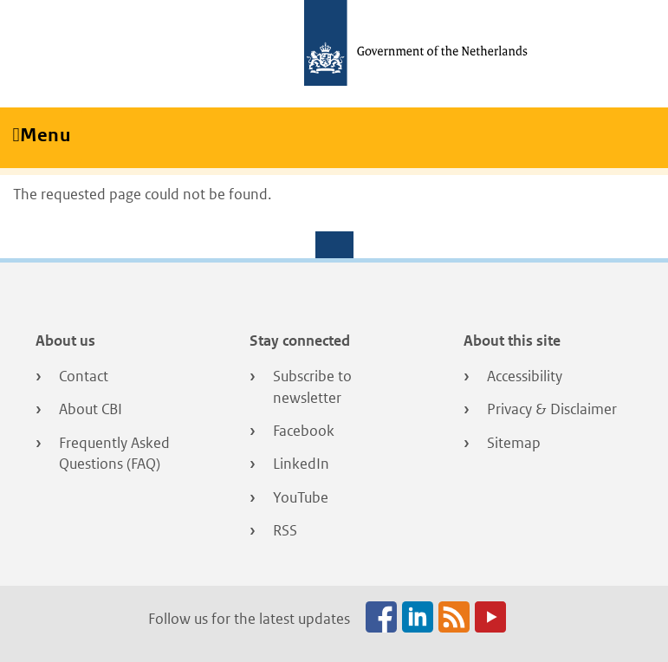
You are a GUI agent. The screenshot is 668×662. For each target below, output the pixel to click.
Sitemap (514, 442)
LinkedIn (301, 463)
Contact (83, 376)
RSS (285, 530)
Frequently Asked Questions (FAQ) (114, 453)
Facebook (303, 430)
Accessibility (524, 376)
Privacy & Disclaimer (552, 409)
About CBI (90, 409)
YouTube (300, 497)
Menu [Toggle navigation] (51, 134)
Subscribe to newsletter (312, 387)
